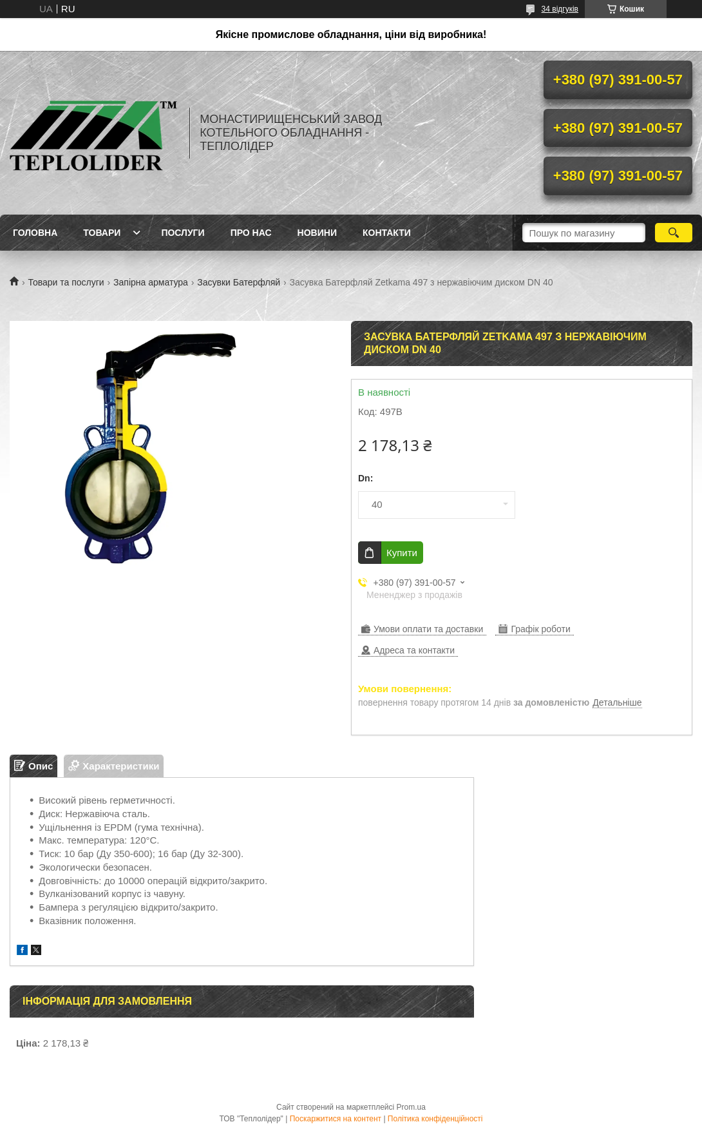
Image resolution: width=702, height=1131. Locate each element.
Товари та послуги (66, 282)
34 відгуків (560, 9)
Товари (101, 232)
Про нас (251, 232)
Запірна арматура (150, 282)
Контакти (387, 232)
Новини (317, 232)
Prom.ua (411, 1107)
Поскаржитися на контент (335, 1118)
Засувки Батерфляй (238, 282)
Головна (35, 232)
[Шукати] (674, 232)
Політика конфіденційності (435, 1118)
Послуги (182, 232)
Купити (401, 552)
